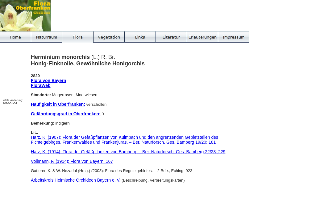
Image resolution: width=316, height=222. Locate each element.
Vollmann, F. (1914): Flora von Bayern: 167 (72, 161)
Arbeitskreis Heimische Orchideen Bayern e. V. (76, 180)
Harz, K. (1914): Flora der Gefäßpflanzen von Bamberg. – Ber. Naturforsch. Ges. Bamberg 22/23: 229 (128, 151)
